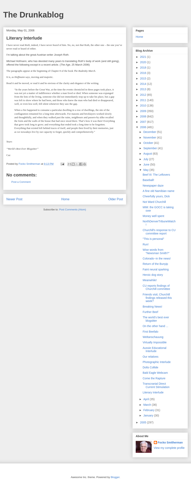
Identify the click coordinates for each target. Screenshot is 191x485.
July (146, 159)
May (146, 169)
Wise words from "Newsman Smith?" (156, 251)
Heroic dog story (153, 274)
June (146, 164)
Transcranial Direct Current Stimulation (156, 385)
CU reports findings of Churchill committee (156, 287)
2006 (143, 127)
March (147, 404)
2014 (143, 83)
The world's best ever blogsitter (156, 319)
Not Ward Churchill (154, 201)
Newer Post (14, 199)
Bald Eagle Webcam (155, 372)
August (148, 153)
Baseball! (148, 180)
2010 (143, 105)
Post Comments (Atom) (72, 209)
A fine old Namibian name (158, 191)
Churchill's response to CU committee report (159, 231)
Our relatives (150, 356)
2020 (143, 62)
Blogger (115, 477)
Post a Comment (21, 181)
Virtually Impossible (155, 342)
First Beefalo (150, 331)
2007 (143, 121)
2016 (143, 73)
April (146, 399)
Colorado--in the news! (157, 258)
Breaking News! (152, 306)
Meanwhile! (150, 280)
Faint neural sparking (156, 269)
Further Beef (150, 312)
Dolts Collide (150, 367)
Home (65, 199)
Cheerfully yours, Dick (156, 196)
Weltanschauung (153, 337)
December (150, 132)
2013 (143, 89)
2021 (143, 56)
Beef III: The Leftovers (156, 174)
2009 (143, 111)
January (148, 415)
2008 (143, 116)
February (149, 410)
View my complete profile (169, 447)
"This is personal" (153, 238)
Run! (146, 244)
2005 (143, 422)
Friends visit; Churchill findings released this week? (157, 298)
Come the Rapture (154, 378)
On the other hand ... (155, 326)
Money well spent (153, 216)
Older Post (115, 199)
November (150, 137)
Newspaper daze (153, 185)
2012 (143, 94)
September (150, 148)
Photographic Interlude (157, 362)
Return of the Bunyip (155, 263)
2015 (143, 78)
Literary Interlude (153, 392)
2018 (143, 67)
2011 (143, 100)
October (148, 142)
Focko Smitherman (170, 442)
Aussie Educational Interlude (154, 349)
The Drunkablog (33, 14)
